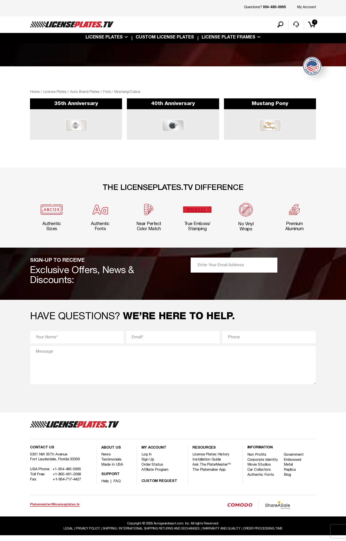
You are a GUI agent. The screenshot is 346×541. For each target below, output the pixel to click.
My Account (306, 7)
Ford (109, 92)
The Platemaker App (210, 475)
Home (35, 92)
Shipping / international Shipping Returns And (150, 534)
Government (295, 460)
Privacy (84, 534)
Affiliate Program (156, 475)
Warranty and (224, 534)
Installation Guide (207, 465)
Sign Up (148, 465)
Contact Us (42, 453)
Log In (146, 460)
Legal (63, 534)
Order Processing (267, 534)
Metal (289, 470)
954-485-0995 (274, 7)
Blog (288, 480)
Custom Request (160, 487)
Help (105, 486)
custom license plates (165, 38)
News (106, 460)
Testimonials (112, 465)
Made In (112, 470)
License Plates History (211, 460)
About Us (111, 453)
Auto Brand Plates (86, 92)
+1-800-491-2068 (67, 480)
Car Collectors (259, 475)
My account (154, 453)
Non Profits (257, 460)
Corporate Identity (263, 465)
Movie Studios (259, 470)
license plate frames (228, 38)
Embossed (293, 465)
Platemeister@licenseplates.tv (55, 510)
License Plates (104, 38)
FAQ (117, 486)
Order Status (152, 470)
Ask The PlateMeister (212, 470)
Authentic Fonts (261, 480)
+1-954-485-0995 (67, 475)
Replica (290, 475)
